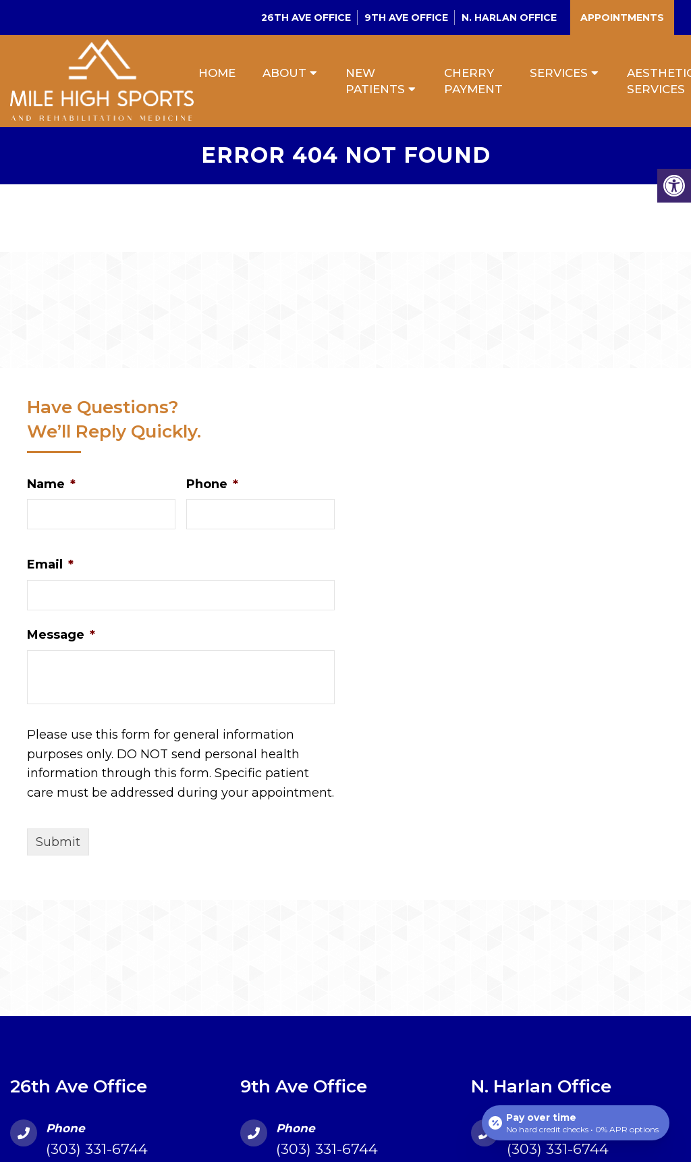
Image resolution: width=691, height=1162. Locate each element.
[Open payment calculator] (575, 1122)
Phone (212, 484)
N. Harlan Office (509, 17)
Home (217, 73)
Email (50, 564)
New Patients (375, 81)
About (284, 73)
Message (61, 634)
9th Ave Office (406, 17)
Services (559, 73)
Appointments (622, 17)
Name (51, 484)
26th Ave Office (306, 17)
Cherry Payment (473, 81)
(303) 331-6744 (97, 1148)
